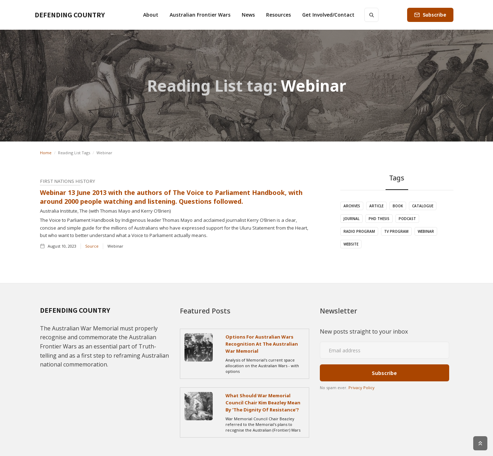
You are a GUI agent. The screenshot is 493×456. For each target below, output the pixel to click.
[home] (70, 15)
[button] (150, 14)
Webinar (426, 231)
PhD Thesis (379, 218)
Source (92, 246)
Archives (352, 205)
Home (46, 152)
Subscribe (434, 14)
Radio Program (359, 231)
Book (398, 205)
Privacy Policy (361, 387)
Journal (351, 218)
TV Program (396, 231)
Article (376, 205)
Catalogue (422, 205)
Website (351, 244)
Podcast (407, 218)
